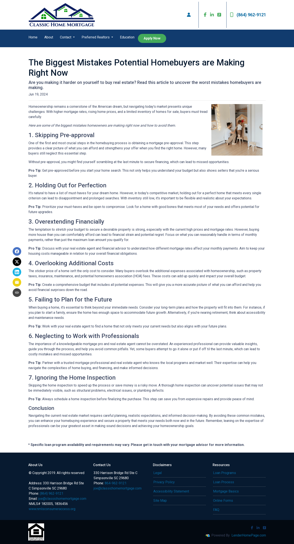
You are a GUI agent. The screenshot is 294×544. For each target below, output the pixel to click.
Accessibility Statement (171, 491)
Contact (66, 37)
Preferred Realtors (96, 37)
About (48, 37)
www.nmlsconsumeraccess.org (52, 509)
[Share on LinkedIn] (17, 272)
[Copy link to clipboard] (17, 292)
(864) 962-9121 (248, 14)
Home (32, 37)
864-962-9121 (116, 483)
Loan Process (223, 482)
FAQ (216, 510)
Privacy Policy (164, 482)
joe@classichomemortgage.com (62, 499)
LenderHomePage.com (248, 535)
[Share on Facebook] (17, 251)
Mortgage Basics (226, 491)
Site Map (160, 501)
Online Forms (223, 501)
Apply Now (152, 38)
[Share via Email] (17, 282)
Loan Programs (224, 473)
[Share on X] (17, 262)
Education (127, 37)
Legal (157, 473)
